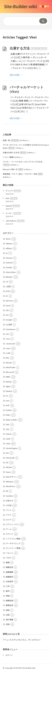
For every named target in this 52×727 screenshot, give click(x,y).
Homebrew (10, 384)
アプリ (8, 569)
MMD (8, 431)
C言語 (8, 341)
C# (7, 336)
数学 (8, 646)
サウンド (9, 588)
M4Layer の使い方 (13, 224)
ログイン (9, 710)
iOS (7, 389)
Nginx (8, 441)
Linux (8, 403)
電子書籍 (9, 674)
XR (7, 546)
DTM (8, 346)
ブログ (8, 612)
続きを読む (16, 129)
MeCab (9, 417)
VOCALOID (10, 512)
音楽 (8, 679)
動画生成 (9, 622)
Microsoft (10, 427)
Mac (7, 412)
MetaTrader (11, 422)
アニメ (8, 565)
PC (7, 450)
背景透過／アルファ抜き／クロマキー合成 (23, 228)
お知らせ (9, 555)
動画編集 (9, 627)
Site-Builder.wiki (20, 6)
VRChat (9, 522)
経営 (8, 665)
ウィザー (13, 268)
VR (7, 517)
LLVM (8, 408)
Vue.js (8, 527)
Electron (9, 355)
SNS (7, 479)
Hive (11, 253)
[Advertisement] (26, 57)
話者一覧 (11, 195)
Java (8, 393)
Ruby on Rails (11, 474)
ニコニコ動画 (8, 212)
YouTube (9, 550)
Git (7, 370)
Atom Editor (11, 327)
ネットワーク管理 (13, 603)
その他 (8, 560)
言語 (8, 669)
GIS (7, 365)
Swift (8, 493)
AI (6, 308)
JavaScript (10, 398)
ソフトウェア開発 (13, 593)
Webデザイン (11, 531)
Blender (9, 331)
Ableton (9, 298)
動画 (8, 617)
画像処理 (9, 655)
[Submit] (43, 21)
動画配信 (9, 631)
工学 (8, 641)
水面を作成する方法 (14, 207)
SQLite (9, 488)
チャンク (13, 245)
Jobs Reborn (15, 275)
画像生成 (9, 660)
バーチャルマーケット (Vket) (26, 144)
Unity (8, 498)
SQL (7, 484)
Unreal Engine (11, 503)
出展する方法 (28, 103)
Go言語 (9, 379)
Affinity (9, 303)
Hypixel (13, 260)
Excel (8, 360)
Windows (9, 536)
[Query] (20, 21)
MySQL (9, 436)
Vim (7, 507)
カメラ (8, 574)
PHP (7, 460)
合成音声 (9, 636)
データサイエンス (13, 598)
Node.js (9, 446)
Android (9, 317)
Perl (7, 455)
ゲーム (8, 584)
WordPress (10, 541)
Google (9, 374)
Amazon (9, 312)
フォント (9, 608)
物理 (8, 650)
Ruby (8, 469)
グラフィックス (12, 579)
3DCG (8, 293)
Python (9, 465)
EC (7, 350)
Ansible (9, 322)
